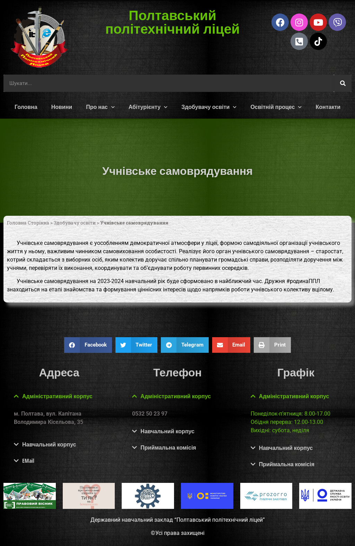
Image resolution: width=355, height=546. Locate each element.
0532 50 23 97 (149, 413)
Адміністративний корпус (57, 396)
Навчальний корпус (49, 444)
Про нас (100, 107)
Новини (61, 107)
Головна (26, 107)
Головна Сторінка (28, 223)
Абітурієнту (148, 107)
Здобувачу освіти (208, 107)
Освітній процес (276, 107)
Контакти (327, 107)
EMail (28, 460)
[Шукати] (343, 83)
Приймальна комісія (168, 447)
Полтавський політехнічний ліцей (172, 21)
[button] (88, 345)
